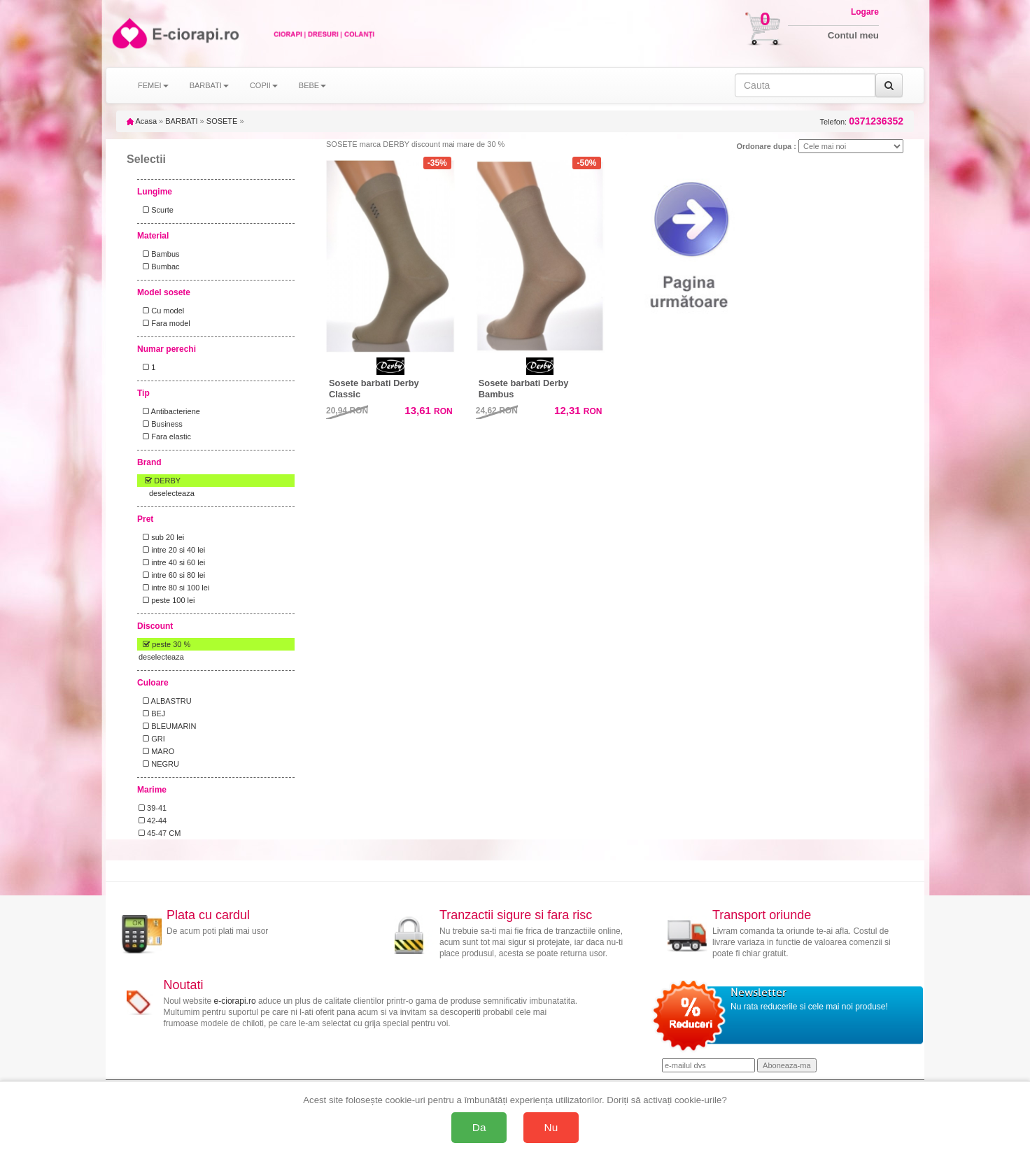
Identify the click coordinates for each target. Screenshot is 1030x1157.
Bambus (159, 254)
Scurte (156, 210)
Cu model (161, 310)
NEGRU (159, 764)
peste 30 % (164, 644)
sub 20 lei (161, 537)
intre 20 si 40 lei (172, 550)
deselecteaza (172, 493)
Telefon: (861, 121)
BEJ (152, 713)
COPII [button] (264, 85)
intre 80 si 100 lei (174, 587)
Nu (551, 1127)
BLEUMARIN (167, 726)
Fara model (164, 323)
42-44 (153, 820)
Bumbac (159, 266)
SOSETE (222, 121)
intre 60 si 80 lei (172, 575)
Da (479, 1127)
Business (161, 424)
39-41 (153, 808)
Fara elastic (165, 436)
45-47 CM (160, 833)
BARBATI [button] (209, 85)
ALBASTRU (165, 701)
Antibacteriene (169, 411)
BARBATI (181, 121)
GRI (152, 738)
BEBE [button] (312, 85)
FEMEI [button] (153, 85)
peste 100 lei (167, 600)
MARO (156, 751)
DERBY (160, 480)
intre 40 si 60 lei (172, 562)
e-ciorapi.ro (235, 1001)
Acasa (142, 121)
